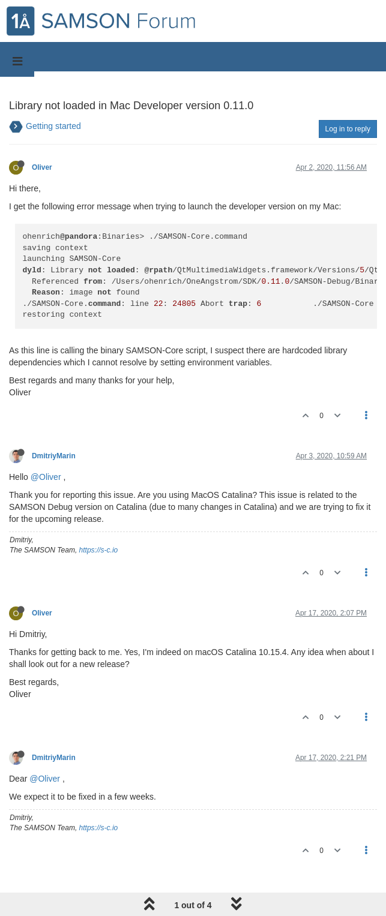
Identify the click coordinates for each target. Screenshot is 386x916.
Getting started (53, 126)
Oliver (42, 167)
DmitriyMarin (54, 456)
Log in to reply (347, 129)
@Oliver (46, 477)
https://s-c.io (98, 550)
